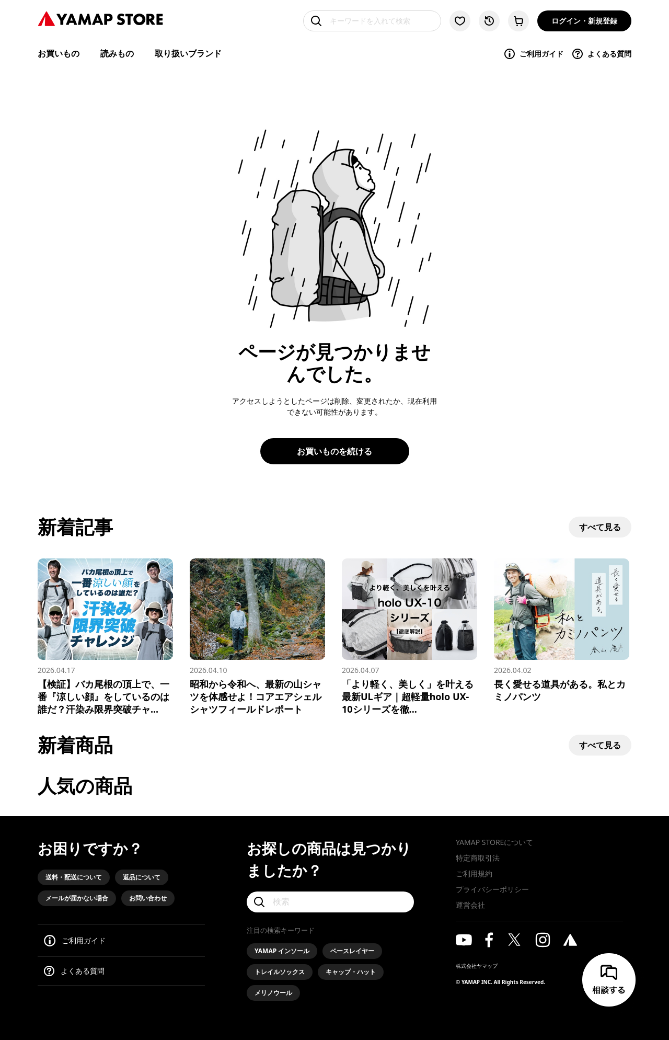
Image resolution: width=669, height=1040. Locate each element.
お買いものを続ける (334, 451)
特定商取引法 (478, 858)
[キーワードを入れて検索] (372, 20)
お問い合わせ (148, 898)
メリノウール (273, 992)
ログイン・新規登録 (584, 21)
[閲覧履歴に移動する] (489, 20)
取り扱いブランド (188, 53)
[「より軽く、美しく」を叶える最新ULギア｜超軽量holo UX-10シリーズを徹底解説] (409, 636)
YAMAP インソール (282, 950)
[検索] (330, 902)
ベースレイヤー (352, 950)
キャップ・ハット (351, 971)
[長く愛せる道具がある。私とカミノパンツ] (561, 630)
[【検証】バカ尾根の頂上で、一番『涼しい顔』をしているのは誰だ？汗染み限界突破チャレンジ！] (105, 636)
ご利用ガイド (533, 54)
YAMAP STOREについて (494, 842)
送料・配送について (73, 877)
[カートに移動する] (518, 20)
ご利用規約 (474, 873)
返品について (141, 877)
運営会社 (470, 905)
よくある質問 (601, 54)
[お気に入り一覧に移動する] (459, 20)
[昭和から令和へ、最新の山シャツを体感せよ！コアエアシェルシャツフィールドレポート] (257, 636)
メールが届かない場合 (76, 898)
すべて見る (600, 527)
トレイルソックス (280, 971)
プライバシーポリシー (492, 889)
